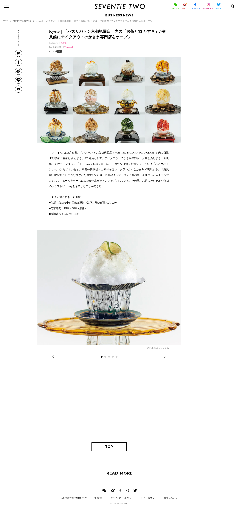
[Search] (232, 6)
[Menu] (6, 6)
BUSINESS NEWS (119, 15)
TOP (109, 447)
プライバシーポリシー (122, 498)
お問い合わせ (171, 498)
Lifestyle (54, 43)
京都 (64, 43)
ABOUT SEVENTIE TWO (74, 498)
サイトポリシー (149, 498)
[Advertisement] (109, 403)
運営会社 (99, 498)
